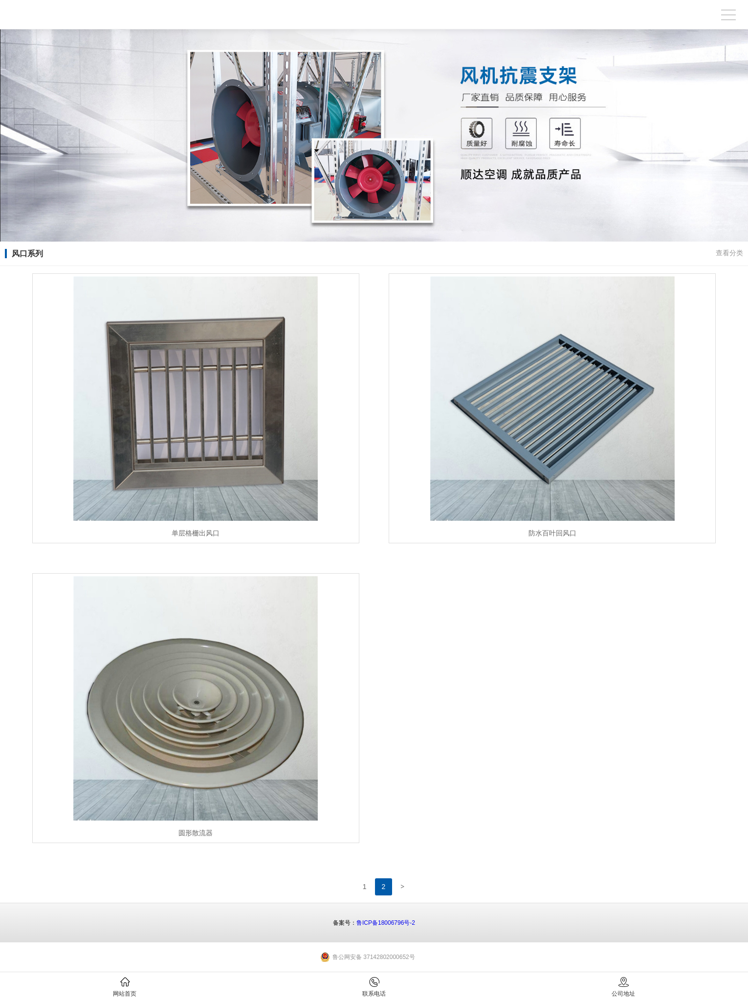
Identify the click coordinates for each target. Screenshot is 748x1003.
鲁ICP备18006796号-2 (385, 922)
